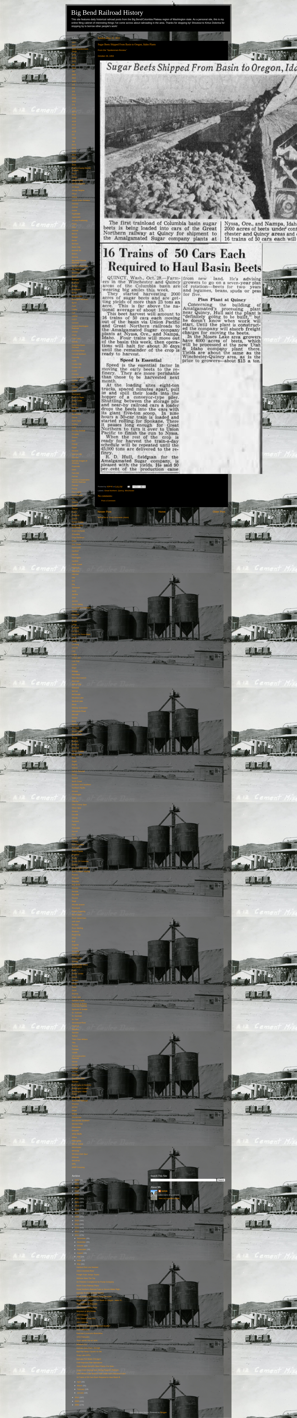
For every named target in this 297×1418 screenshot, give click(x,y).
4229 (74, 131)
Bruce (74, 293)
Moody (75, 738)
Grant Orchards (78, 531)
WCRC (75, 1107)
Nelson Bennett (78, 771)
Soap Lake (76, 997)
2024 (77, 1187)
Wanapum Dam (78, 1078)
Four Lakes (76, 492)
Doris (74, 427)
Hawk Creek (77, 564)
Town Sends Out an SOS (87, 1341)
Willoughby (76, 1141)
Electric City (77, 454)
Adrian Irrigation (78, 184)
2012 (77, 1232)
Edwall (74, 444)
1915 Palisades (83, 1337)
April (79, 1382)
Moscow (75, 748)
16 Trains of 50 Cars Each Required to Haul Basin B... (99, 1377)
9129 (74, 161)
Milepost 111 (82, 1344)
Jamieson (76, 588)
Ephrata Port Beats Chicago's (89, 1359)
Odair (74, 798)
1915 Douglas (82, 1315)
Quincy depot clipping (81, 871)
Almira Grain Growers (81, 200)
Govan (74, 519)
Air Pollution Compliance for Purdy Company (95, 1282)
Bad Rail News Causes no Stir (89, 1352)
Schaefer (75, 951)
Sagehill (75, 945)
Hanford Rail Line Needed (87, 1267)
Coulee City (77, 364)
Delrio (74, 404)
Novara (75, 791)
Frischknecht (77, 495)
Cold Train (76, 338)
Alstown (75, 204)
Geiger (75, 505)
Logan (74, 654)
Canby (74, 309)
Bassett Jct (76, 250)
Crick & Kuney (78, 377)
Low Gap (75, 661)
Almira (74, 197)
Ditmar (74, 417)
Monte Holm (77, 734)
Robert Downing (78, 911)
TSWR (74, 1053)
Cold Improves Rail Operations (89, 1363)
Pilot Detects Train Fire (86, 1318)
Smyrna (75, 994)
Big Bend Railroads (80, 266)
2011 (77, 1235)
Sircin (74, 990)
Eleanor (75, 451)
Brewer (75, 286)
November (81, 1242)
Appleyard (76, 217)
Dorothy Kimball (78, 431)
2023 (77, 1191)
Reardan (75, 881)
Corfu (74, 361)
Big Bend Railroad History (107, 12)
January (80, 1393)
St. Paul (75, 1019)
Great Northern (110, 491)
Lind (73, 651)
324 (73, 85)
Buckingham (77, 296)
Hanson (75, 554)
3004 (74, 78)
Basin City (76, 247)
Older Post (219, 511)
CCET (74, 319)
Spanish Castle (78, 1000)
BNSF (74, 276)
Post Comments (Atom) (119, 517)
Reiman (75, 888)
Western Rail (77, 1124)
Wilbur (74, 1137)
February (81, 1389)
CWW (74, 391)
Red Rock (76, 885)
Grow (74, 541)
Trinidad (75, 1049)
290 (73, 71)
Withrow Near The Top (86, 1278)
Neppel (75, 778)
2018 (77, 1209)
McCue (75, 691)
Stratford (75, 1026)
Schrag (75, 961)
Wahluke (75, 1075)
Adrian (74, 177)
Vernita (75, 1065)
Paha (74, 825)
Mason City (76, 684)
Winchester (129, 491)
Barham (75, 244)
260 (73, 65)
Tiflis (74, 1043)
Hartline (75, 561)
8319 (74, 148)
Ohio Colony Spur (79, 805)
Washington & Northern (81, 1085)
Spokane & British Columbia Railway (79, 1005)
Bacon (74, 234)
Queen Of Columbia (80, 861)
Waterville (76, 1097)
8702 (74, 151)
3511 (74, 95)
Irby (73, 584)
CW (73, 384)
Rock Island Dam (79, 918)
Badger (75, 237)
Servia (74, 977)
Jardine (75, 594)
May (79, 1264)
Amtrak (75, 207)
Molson (75, 724)
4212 (74, 125)
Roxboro (75, 931)
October (80, 1246)
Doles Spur (76, 421)
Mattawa (75, 688)
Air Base (75, 187)
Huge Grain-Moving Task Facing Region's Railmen (98, 1370)
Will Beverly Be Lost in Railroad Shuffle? (93, 1326)
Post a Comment (108, 501)
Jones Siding (77, 604)
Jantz (74, 591)
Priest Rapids (77, 851)
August (80, 1253)
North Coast (77, 781)
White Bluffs (77, 1134)
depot (74, 411)
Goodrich (75, 515)
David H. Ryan (78, 397)
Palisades (76, 828)
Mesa (74, 704)
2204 (74, 55)
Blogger (163, 1412)
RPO (74, 938)
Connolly (75, 357)
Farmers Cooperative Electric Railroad (81, 481)
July (79, 1257)
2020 (77, 1202)
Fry (73, 499)
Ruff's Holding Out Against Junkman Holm (94, 1296)
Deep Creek (77, 401)
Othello (75, 818)
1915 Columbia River (85, 1271)
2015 (77, 1220)
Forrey (74, 489)
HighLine (75, 571)
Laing (74, 624)
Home (162, 511)
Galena (75, 502)
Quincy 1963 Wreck (80, 868)
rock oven (76, 921)
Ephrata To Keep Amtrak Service (90, 1293)
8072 (74, 145)
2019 (77, 1206)
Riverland (76, 908)
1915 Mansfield (83, 1330)
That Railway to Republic (87, 1304)
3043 (74, 81)
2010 (77, 1397)
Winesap (75, 1151)
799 (73, 141)
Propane (75, 855)
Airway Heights (78, 190)
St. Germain (77, 1016)
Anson (74, 210)
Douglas (75, 434)
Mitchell (75, 714)
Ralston (75, 875)
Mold (74, 721)
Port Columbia (78, 845)
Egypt (74, 447)
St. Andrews (77, 1013)
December (81, 1238)
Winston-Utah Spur (80, 1154)
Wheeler (75, 1131)
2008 (77, 1405)
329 (73, 91)
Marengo (75, 681)
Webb (74, 1111)
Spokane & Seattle (79, 1009)
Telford (75, 1036)
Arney (74, 224)
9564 (74, 165)
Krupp (74, 621)
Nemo (74, 775)
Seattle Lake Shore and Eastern (80, 966)
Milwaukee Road (79, 711)
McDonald (76, 694)
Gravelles (76, 534)
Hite (73, 578)
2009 (77, 1401)
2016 (77, 1217)
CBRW (75, 316)
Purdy (74, 858)
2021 (77, 1198)
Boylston (75, 283)
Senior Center (77, 974)
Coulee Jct (76, 367)
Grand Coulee (78, 522)
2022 (77, 1195)
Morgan (75, 741)
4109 (74, 118)
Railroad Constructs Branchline (90, 1333)
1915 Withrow (82, 1322)
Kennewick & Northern (81, 608)
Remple (75, 891)
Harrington (76, 558)
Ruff (73, 941)
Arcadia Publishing (79, 220)
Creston (75, 374)
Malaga (75, 671)
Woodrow (76, 1161)
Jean (74, 598)
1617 (74, 42)
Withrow (75, 1157)
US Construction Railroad (78, 1057)
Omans (75, 811)
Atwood (75, 230)
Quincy (121, 491)
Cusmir (75, 381)
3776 (74, 108)
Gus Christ (76, 544)
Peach (74, 838)
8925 (74, 158)
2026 (77, 1180)
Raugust (75, 878)
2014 (77, 1224)
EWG (74, 470)
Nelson (75, 768)
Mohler (75, 718)
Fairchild (75, 473)
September (82, 1249)
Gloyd (74, 512)
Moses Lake (77, 754)
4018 (74, 115)
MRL (74, 758)
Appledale (76, 214)
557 (73, 135)
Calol (74, 306)
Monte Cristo (77, 731)
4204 (74, 121)
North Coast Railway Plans (88, 1286)
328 (73, 88)
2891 (74, 68)
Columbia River (78, 351)
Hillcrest (75, 574)
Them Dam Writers (80, 1039)
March (80, 1386)
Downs (75, 437)
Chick (74, 335)
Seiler (74, 970)
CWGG (75, 387)
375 (73, 105)
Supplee (75, 1029)
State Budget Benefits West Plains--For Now (95, 1366)
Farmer (75, 476)
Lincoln (75, 648)
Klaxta (74, 611)
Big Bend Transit (79, 269)
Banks (74, 240)
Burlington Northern (80, 299)
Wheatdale (76, 1127)
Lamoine (75, 628)
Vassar (75, 1062)
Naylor (74, 765)
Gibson (75, 509)
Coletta (75, 342)
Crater (74, 371)
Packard (75, 821)
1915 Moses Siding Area (87, 1307)
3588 (74, 98)
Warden (75, 1082)
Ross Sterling (77, 928)
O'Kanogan (76, 794)
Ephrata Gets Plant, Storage (88, 1348)
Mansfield (76, 674)
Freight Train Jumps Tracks (88, 1275)
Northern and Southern (81, 785)
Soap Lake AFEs (84, 1355)
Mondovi (75, 728)
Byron (74, 303)
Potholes (75, 848)
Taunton (75, 1033)
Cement (75, 323)
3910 (74, 111)
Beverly (75, 257)
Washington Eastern (80, 1088)
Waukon (75, 1104)
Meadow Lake (78, 698)
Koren (74, 618)
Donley (75, 424)
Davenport (76, 394)
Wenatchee (76, 1117)
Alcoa (74, 194)
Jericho (75, 601)
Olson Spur (76, 808)
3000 (74, 75)
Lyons (74, 664)
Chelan (75, 332)
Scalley (75, 948)
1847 (74, 46)
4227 (74, 128)
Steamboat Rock (79, 1023)
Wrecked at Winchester (86, 1311)
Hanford (75, 551)
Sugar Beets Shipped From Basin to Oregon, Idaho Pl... (100, 1300)
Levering (75, 644)
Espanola (76, 466)
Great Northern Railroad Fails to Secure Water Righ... (99, 1289)
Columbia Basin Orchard (78, 346)
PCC (74, 835)
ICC (73, 581)
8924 (74, 155)
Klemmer (75, 614)
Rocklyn (75, 925)
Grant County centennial (77, 526)
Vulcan (75, 1072)
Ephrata (75, 457)
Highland (75, 568)
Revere (75, 898)
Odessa (75, 801)
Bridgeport (76, 289)
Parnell (75, 831)
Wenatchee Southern (81, 1121)
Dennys (75, 407)
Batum (74, 254)
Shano (74, 984)
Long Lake (76, 658)
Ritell (74, 901)
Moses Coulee (78, 751)
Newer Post (104, 511)
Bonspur (75, 279)
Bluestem (76, 273)
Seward (75, 980)
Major (74, 668)
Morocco (75, 744)
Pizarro (75, 841)
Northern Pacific (78, 788)
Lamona (75, 631)
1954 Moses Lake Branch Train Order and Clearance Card (101, 1374)
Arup (74, 227)
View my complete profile (169, 1198)
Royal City (76, 935)
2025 (77, 1184)
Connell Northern (79, 354)
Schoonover (77, 958)
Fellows (75, 485)
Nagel (74, 761)
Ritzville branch (78, 905)
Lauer (74, 638)
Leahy (74, 641)
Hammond (76, 548)
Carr (73, 313)
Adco (74, 174)
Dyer (74, 441)
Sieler (74, 987)
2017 (77, 1213)
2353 (74, 58)
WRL (74, 1164)
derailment (76, 414)
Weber (74, 1114)
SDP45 (164, 1191)
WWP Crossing (78, 1167)
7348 (74, 138)
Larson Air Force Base (81, 634)
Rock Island (77, 915)
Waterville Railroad (80, 1101)
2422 (74, 61)
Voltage (75, 1068)
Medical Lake (77, 701)
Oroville (75, 815)
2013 (77, 1228)
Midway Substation (80, 708)
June (79, 1260)
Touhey (75, 1046)
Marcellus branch (79, 678)
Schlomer (76, 955)
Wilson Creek (77, 1144)
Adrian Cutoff (77, 180)
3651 (74, 101)
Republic (75, 895)
